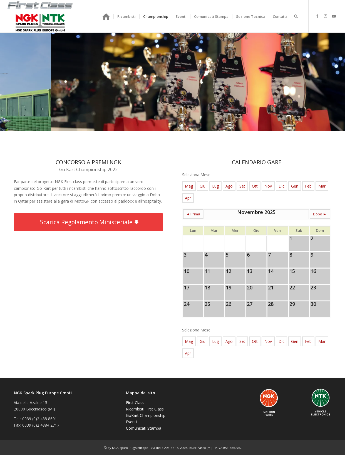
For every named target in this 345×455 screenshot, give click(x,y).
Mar (322, 186)
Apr (188, 198)
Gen (294, 186)
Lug (215, 186)
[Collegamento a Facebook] (317, 16)
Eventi (131, 421)
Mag (189, 186)
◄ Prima (193, 214)
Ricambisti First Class (145, 409)
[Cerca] (296, 16)
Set (242, 186)
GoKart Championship (145, 415)
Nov (268, 186)
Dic (281, 186)
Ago (229, 186)
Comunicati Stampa (143, 428)
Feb (308, 186)
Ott (255, 186)
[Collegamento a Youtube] (334, 16)
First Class (135, 402)
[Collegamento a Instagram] (325, 16)
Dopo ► (320, 214)
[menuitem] (106, 16)
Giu (202, 186)
